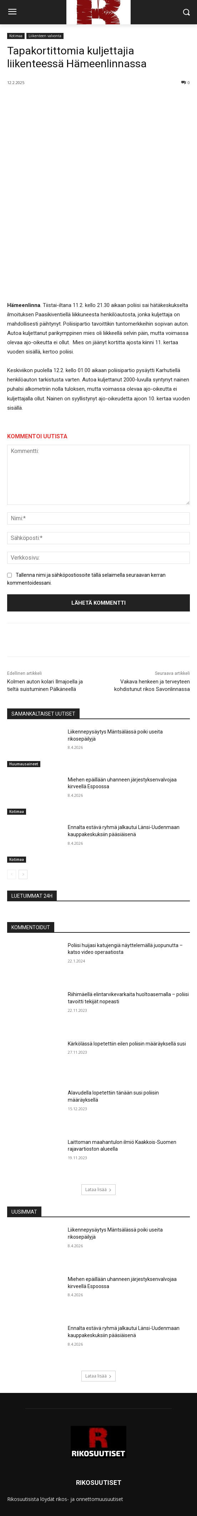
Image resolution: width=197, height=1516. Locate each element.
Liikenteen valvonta (45, 36)
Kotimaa (16, 36)
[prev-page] (11, 809)
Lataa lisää (98, 1125)
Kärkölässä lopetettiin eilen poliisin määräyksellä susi (127, 978)
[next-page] (23, 809)
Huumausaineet (23, 698)
